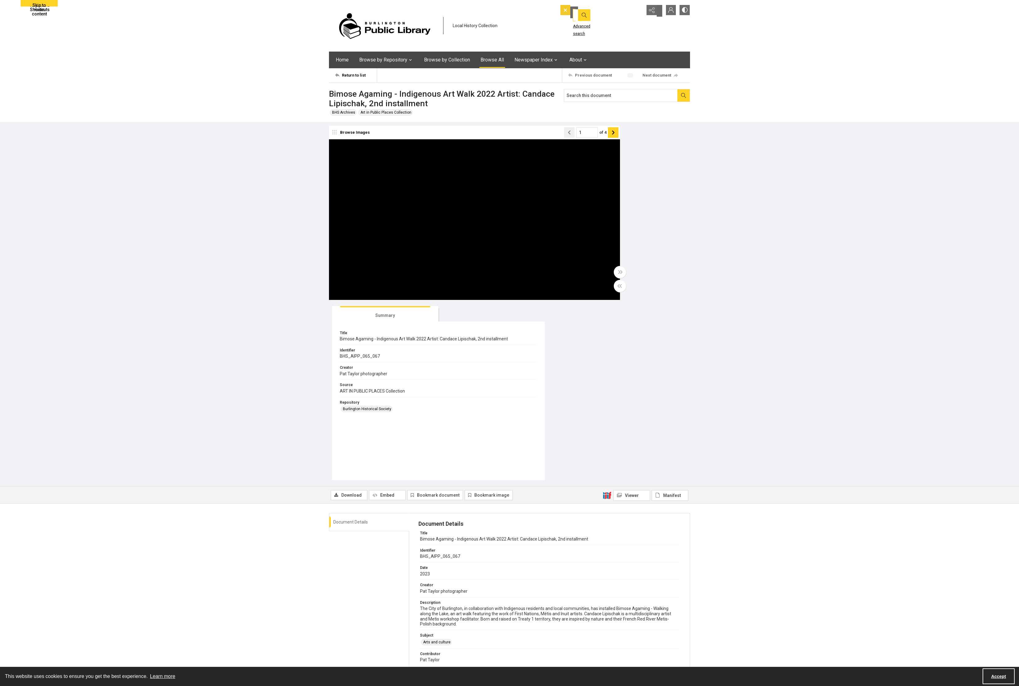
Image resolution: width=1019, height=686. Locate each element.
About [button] (578, 60)
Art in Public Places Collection (385, 112)
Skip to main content (39, 4)
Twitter (521, 652)
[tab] (602, 136)
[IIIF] (607, 317)
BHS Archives (343, 112)
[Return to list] (356, 75)
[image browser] (352, 135)
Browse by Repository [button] (386, 60)
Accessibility (617, 645)
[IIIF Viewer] (631, 317)
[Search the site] (592, 11)
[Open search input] (637, 11)
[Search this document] (621, 95)
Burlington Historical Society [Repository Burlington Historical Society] (608, 236)
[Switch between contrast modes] (684, 11)
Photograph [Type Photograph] (433, 500)
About (430, 637)
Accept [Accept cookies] (998, 676)
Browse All (492, 60)
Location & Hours (440, 645)
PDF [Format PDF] (426, 518)
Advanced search (580, 22)
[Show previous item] (519, 135)
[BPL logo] (384, 25)
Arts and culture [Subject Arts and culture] (437, 464)
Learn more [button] (162, 676)
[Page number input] (536, 135)
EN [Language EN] (425, 572)
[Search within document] (683, 95)
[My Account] (668, 11)
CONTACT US (437, 652)
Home (342, 60)
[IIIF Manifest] (669, 317)
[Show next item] (563, 135)
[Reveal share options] (653, 11)
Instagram (524, 660)
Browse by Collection (447, 60)
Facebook (524, 645)
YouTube (523, 637)
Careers (613, 652)
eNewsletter (616, 637)
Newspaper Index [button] (536, 60)
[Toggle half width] (570, 288)
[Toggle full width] (570, 274)
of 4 (552, 135)
